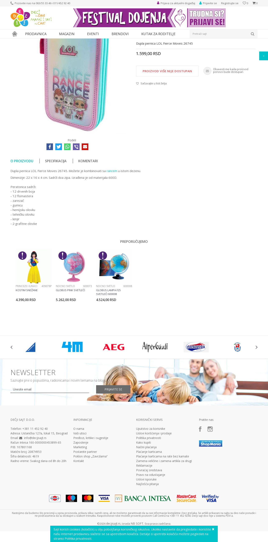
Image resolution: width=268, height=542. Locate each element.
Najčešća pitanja (147, 522)
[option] (34, 322)
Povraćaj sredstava (149, 508)
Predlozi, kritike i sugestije (90, 476)
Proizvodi (29, 41)
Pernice (55, 41)
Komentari (88, 199)
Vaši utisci (79, 472)
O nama (78, 467)
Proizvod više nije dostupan (167, 109)
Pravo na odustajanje (150, 513)
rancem (112, 209)
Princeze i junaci (26, 324)
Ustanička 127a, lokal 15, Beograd (44, 472)
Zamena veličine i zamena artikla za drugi (164, 499)
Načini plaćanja (146, 485)
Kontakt (78, 499)
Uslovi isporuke (146, 518)
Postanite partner (85, 490)
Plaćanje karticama (149, 490)
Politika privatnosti (148, 476)
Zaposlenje (80, 481)
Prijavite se (113, 428)
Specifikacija (56, 199)
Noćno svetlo (65, 324)
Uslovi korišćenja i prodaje (154, 472)
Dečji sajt (15, 41)
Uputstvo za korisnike (150, 467)
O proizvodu (21, 199)
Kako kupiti (143, 481)
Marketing (80, 485)
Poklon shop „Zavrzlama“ (90, 495)
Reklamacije (144, 504)
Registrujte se (229, 3)
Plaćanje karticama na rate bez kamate (162, 495)
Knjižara (43, 41)
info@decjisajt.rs (35, 476)
